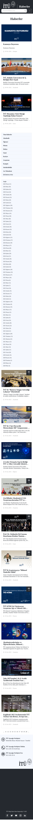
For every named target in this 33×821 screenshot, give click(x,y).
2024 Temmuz (8, 240)
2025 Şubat (7, 221)
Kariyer (5, 156)
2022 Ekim (7, 296)
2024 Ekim (7, 232)
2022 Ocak (7, 320)
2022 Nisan (7, 312)
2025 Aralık (7, 194)
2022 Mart (7, 315)
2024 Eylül (7, 234)
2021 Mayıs (7, 341)
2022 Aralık (7, 291)
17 (19, 731)
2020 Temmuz (7, 360)
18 (21, 731)
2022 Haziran (7, 307)
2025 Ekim (7, 200)
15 (15, 731)
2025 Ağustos (7, 205)
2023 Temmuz (8, 272)
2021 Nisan (7, 344)
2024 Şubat (7, 253)
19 (24, 731)
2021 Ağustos (7, 333)
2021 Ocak (7, 352)
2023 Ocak (7, 288)
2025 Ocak (7, 224)
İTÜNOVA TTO (8, 175)
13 (10, 731)
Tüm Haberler (7, 134)
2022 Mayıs (7, 309)
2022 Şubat (6, 317)
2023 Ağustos (7, 269)
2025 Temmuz (8, 208)
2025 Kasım (7, 197)
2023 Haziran (7, 275)
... (3, 731)
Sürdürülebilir (7, 167)
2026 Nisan (7, 184)
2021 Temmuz (8, 336)
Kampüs (5, 164)
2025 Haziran (7, 210)
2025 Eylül (7, 202)
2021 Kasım (7, 325)
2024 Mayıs (7, 245)
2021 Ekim (7, 328)
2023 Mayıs (7, 277)
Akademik (6, 138)
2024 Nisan (7, 248)
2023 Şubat (6, 285)
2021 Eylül (7, 331)
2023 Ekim (7, 264)
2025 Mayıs (7, 213)
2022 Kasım (7, 293)
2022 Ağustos (7, 301)
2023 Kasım (7, 261)
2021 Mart (7, 347)
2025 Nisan (7, 216)
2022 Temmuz (7, 304)
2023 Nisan (7, 280)
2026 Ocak (7, 192)
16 (17, 731)
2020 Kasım (7, 357)
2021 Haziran (7, 339)
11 (5, 731)
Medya (5, 149)
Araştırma (6, 160)
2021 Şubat (7, 349)
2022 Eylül (7, 299)
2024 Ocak (7, 256)
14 (12, 731)
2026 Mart (7, 186)
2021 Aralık (7, 323)
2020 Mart (6, 365)
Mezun (5, 145)
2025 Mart (7, 218)
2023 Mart (7, 283)
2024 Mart (7, 251)
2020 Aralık (7, 355)
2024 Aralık (7, 226)
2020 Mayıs (7, 363)
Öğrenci (5, 142)
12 (8, 731)
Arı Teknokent (7, 171)
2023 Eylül (7, 267)
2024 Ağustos (7, 237)
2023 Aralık (7, 259)
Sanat (5, 153)
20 (26, 731)
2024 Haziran (7, 242)
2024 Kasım (7, 229)
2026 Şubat (7, 189)
